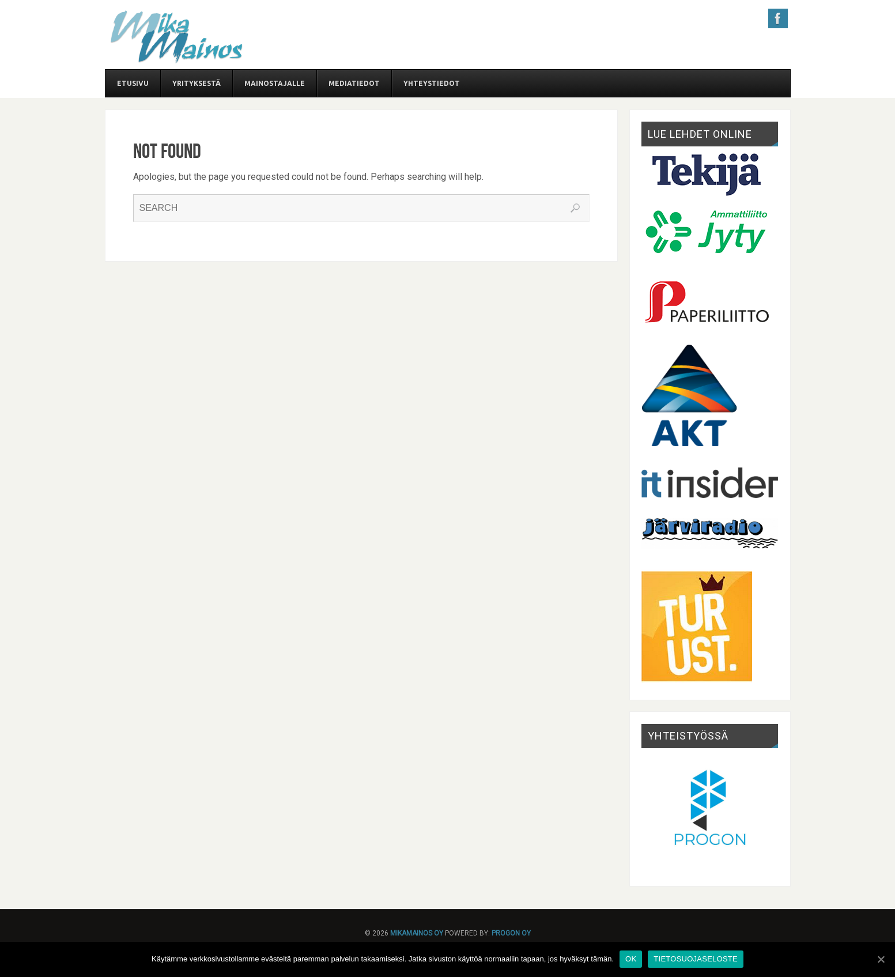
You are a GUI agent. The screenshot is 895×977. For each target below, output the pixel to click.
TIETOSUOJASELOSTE (696, 959)
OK (630, 959)
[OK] (880, 959)
